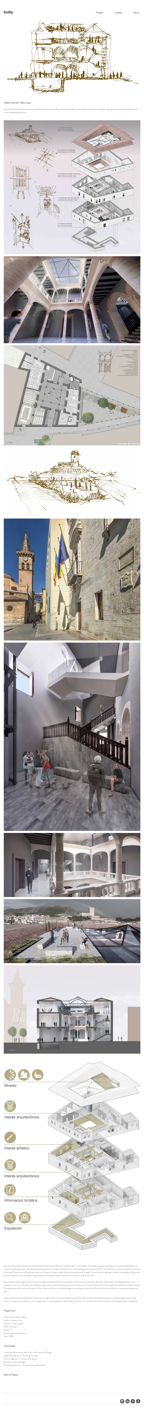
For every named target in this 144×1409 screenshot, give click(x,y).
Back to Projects (11, 1374)
